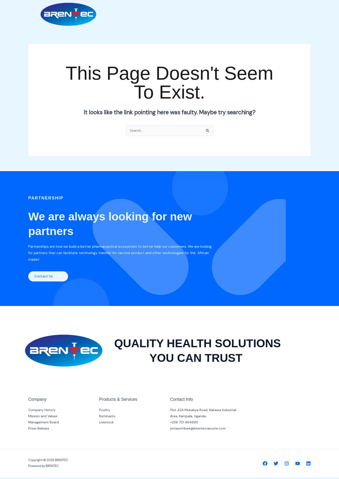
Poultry (104, 411)
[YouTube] (297, 465)
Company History (42, 411)
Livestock (106, 424)
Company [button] (203, 10)
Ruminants (107, 418)
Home (181, 10)
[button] (204, 10)
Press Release (38, 430)
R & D (253, 10)
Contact (272, 10)
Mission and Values (42, 418)
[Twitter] (276, 465)
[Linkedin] (308, 465)
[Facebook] (265, 465)
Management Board (43, 424)
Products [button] (231, 10)
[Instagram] (286, 465)
